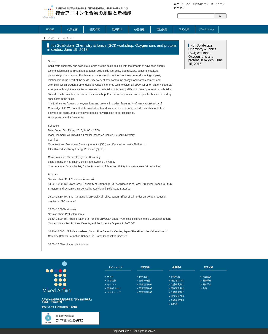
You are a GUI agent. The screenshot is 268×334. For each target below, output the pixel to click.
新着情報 (111, 280)
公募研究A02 (177, 292)
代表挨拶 (72, 29)
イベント (68, 38)
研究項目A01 (145, 284)
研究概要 (95, 29)
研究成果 (184, 29)
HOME (50, 29)
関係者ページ (200, 3)
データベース (207, 29)
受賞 (204, 288)
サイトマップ (182, 3)
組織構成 (117, 29)
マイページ (218, 3)
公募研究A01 (177, 284)
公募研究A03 (177, 300)
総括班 (174, 304)
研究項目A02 (145, 288)
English (179, 7)
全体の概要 (144, 280)
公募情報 (139, 29)
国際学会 (206, 280)
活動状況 (162, 29)
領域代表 (175, 276)
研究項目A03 (145, 292)
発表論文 (206, 276)
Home (110, 276)
